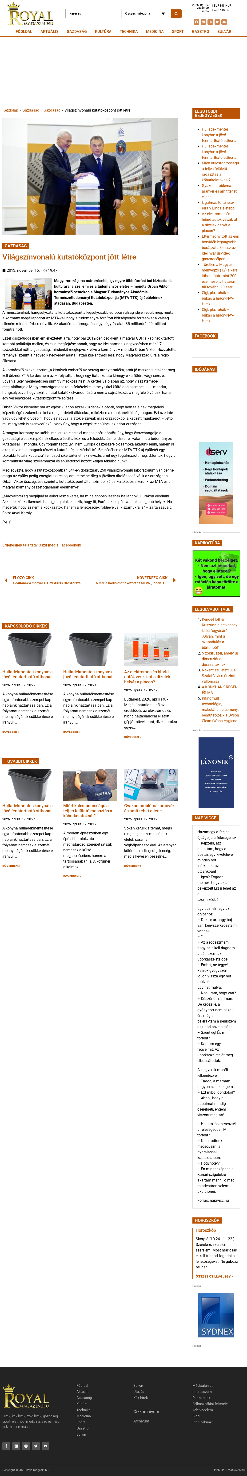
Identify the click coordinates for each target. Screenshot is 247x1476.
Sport (178, 31)
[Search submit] (176, 13)
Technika (129, 31)
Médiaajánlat (202, 1385)
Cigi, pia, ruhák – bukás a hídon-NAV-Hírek (218, 298)
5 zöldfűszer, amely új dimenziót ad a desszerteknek (220, 659)
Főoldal (24, 31)
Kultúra (103, 31)
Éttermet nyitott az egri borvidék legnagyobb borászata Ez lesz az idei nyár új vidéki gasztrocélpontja (220, 247)
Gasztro (200, 31)
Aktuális (49, 31)
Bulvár (224, 31)
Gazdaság (77, 31)
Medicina (155, 31)
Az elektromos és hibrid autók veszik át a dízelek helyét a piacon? (147, 676)
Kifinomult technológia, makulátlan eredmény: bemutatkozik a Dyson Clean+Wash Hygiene (220, 709)
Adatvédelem (202, 1410)
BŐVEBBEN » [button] (10, 731)
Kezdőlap (10, 110)
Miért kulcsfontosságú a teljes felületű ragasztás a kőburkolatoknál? (87, 810)
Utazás (138, 1392)
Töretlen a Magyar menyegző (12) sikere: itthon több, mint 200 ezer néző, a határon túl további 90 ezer (220, 275)
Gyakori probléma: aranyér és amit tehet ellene (149, 808)
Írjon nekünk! (202, 1422)
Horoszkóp (206, 1230)
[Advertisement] (123, 72)
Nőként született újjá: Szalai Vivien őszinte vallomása (219, 676)
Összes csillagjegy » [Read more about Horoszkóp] (214, 1276)
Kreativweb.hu (235, 1470)
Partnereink (201, 1398)
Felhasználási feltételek (211, 1404)
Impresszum (202, 1392)
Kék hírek (140, 1398)
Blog (195, 1416)
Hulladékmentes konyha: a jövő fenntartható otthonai (27, 674)
